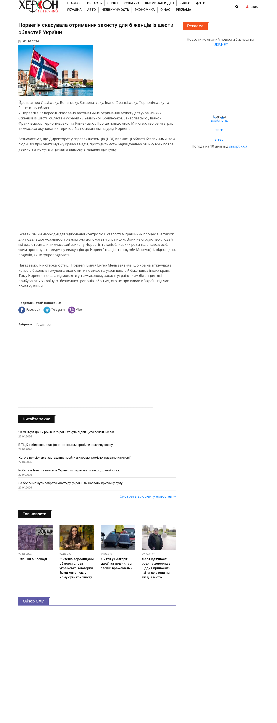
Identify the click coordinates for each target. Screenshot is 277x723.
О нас (165, 10)
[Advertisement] (97, 191)
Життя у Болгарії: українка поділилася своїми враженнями (117, 563)
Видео (184, 3)
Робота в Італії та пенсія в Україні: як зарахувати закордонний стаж (69, 470)
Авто (91, 10)
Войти (252, 7)
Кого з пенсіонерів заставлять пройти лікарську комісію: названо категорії (74, 458)
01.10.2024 (28, 41)
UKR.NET (220, 44)
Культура (132, 3)
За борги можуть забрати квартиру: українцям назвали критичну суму (70, 483)
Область (94, 3)
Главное (74, 3)
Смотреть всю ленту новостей (148, 496)
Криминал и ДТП (159, 3)
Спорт (112, 3)
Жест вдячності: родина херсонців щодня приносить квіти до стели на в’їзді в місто (156, 568)
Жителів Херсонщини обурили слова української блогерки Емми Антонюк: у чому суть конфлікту (77, 568)
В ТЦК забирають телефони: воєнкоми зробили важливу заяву (65, 445)
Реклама (183, 10)
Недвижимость (115, 10)
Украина (74, 10)
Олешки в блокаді (32, 559)
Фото (200, 3)
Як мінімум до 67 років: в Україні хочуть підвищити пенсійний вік (66, 432)
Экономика (145, 10)
